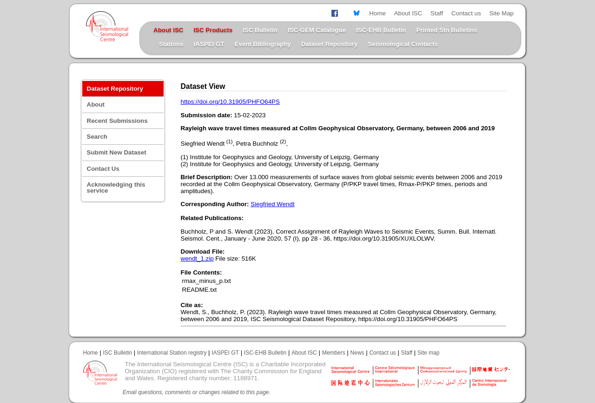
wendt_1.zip (197, 258)
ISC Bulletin (260, 30)
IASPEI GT (209, 43)
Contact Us (103, 168)
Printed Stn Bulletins (446, 30)
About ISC (408, 13)
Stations (171, 43)
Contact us (466, 13)
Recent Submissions (117, 120)
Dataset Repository (329, 43)
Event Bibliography (263, 43)
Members (333, 352)
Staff (436, 13)
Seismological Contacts (402, 43)
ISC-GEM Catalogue (317, 30)
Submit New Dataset (116, 152)
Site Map (501, 13)
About (96, 104)
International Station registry (171, 352)
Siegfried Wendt (273, 204)
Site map (428, 352)
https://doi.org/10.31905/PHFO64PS (230, 101)
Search (97, 136)
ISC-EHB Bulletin (381, 30)
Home (377, 13)
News (357, 352)
